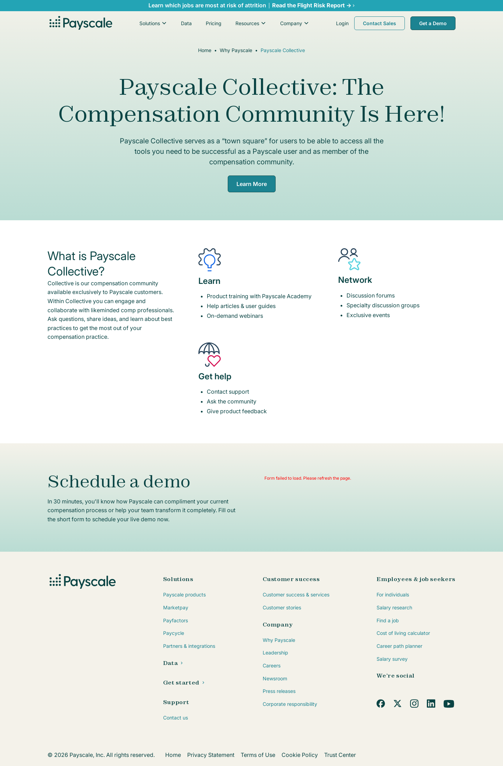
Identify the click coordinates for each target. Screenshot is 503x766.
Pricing (213, 23)
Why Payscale (236, 50)
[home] (80, 23)
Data (186, 23)
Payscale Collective (283, 50)
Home (204, 50)
